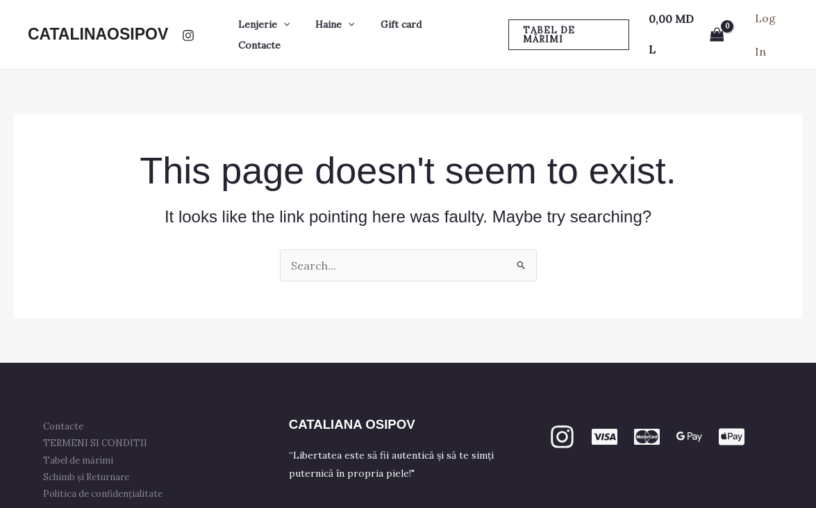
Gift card (394, 21)
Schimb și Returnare (87, 449)
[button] (290, 20)
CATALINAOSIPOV (98, 20)
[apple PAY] (731, 410)
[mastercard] (647, 410)
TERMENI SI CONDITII (96, 416)
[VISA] (604, 410)
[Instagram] (188, 21)
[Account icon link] (770, 20)
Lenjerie (271, 20)
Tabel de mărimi (79, 433)
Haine (335, 20)
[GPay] (689, 410)
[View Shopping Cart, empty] (683, 20)
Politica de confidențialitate (104, 466)
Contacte (456, 21)
